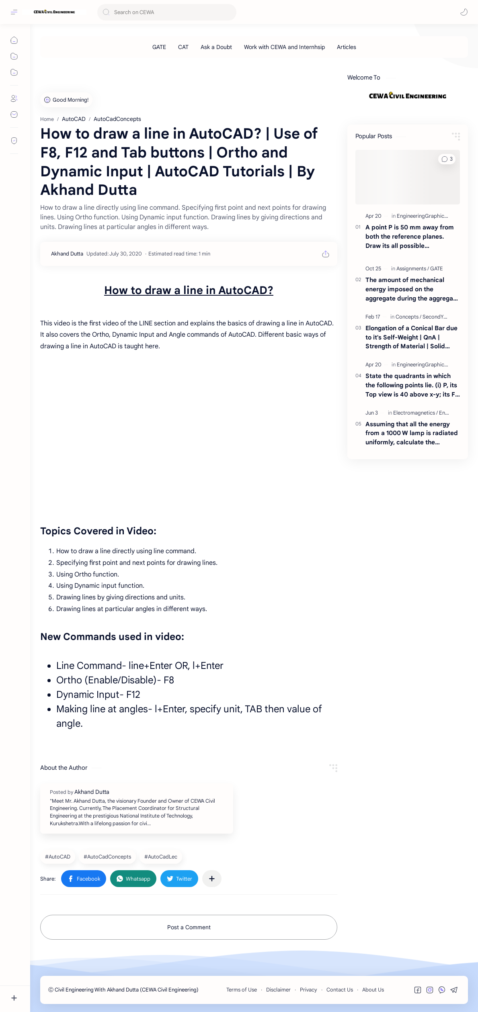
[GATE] (159, 47)
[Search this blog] (166, 12)
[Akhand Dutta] (67, 253)
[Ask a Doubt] (216, 47)
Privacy (308, 989)
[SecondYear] (437, 317)
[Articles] (346, 47)
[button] (464, 12)
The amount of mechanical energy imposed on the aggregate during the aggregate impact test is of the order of (412, 289)
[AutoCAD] (58, 856)
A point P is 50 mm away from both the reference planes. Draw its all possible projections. (409, 236)
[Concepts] (408, 317)
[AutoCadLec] (162, 856)
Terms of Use (241, 989)
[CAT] (183, 47)
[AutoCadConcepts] (108, 856)
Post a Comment (189, 927)
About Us (373, 989)
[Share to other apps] (212, 878)
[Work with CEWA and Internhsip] (284, 47)
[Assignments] (412, 268)
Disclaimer (278, 989)
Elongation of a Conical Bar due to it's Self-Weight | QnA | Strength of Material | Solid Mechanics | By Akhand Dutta (411, 337)
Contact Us (339, 989)
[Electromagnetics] (415, 413)
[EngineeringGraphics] (423, 216)
